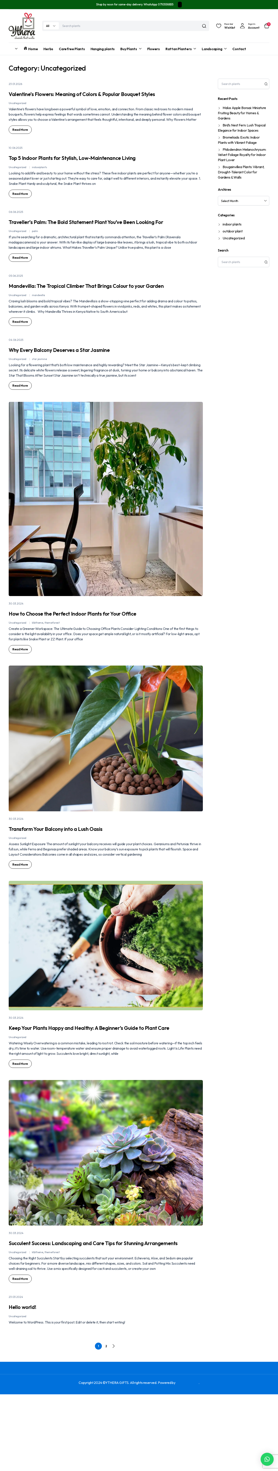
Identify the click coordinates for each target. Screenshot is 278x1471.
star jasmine (39, 402)
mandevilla (38, 338)
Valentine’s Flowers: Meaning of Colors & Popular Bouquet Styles (106, 98)
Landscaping (212, 49)
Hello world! (32, 1382)
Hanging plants (103, 49)
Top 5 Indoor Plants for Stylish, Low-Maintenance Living (80, 173)
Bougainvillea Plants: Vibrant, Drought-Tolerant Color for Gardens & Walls (241, 172)
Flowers (153, 49)
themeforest (52, 677)
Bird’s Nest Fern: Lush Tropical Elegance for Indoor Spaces (242, 128)
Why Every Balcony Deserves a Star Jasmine (97, 392)
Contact (239, 49)
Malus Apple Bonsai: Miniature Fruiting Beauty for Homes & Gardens (242, 113)
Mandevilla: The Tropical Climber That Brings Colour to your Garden (98, 322)
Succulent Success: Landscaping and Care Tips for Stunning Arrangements (100, 1313)
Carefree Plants (72, 49)
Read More (20, 141)
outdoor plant (233, 231)
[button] (267, 1459)
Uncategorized (17, 114)
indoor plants (232, 224)
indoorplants (39, 189)
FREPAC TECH (187, 1459)
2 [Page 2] (106, 1423)
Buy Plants (128, 49)
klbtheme (37, 677)
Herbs (48, 49)
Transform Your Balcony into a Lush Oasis (91, 882)
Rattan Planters (178, 49)
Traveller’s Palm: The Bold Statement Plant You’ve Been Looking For (93, 248)
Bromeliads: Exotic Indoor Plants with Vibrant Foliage (239, 140)
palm (35, 263)
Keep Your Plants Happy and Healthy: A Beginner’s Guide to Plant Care (86, 1086)
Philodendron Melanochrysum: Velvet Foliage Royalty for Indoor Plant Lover (242, 154)
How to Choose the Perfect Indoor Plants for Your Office (97, 661)
